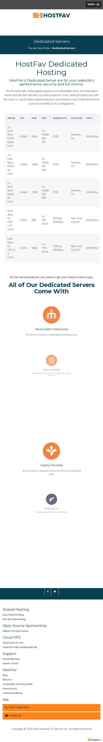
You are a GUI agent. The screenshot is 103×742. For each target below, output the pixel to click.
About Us (7, 680)
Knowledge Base (11, 659)
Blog (5, 675)
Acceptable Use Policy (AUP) (17, 684)
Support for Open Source (16, 631)
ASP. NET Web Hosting (14, 619)
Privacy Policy (10, 689)
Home (46, 48)
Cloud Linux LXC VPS (13, 643)
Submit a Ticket (11, 664)
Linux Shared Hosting (13, 615)
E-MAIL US (13, 716)
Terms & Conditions (13, 693)
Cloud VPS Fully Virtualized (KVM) (20, 647)
